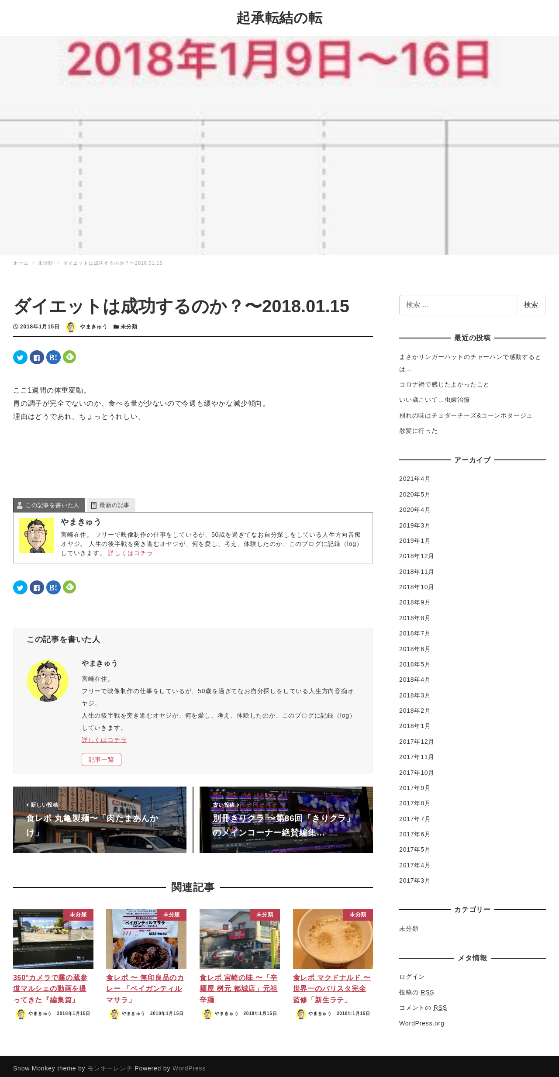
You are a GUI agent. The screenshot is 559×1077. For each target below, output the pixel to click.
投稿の (416, 987)
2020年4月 (415, 505)
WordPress (189, 1063)
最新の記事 (115, 500)
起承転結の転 (279, 16)
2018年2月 (415, 706)
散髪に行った (418, 426)
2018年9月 (415, 597)
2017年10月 (417, 767)
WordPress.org (422, 1018)
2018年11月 (417, 566)
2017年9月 (415, 783)
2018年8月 (415, 613)
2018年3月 (415, 690)
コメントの (423, 1003)
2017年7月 (415, 814)
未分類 (129, 322)
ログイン (412, 972)
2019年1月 (415, 536)
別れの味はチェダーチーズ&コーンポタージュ (466, 410)
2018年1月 (415, 721)
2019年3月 (415, 520)
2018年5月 (415, 659)
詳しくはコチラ (130, 548)
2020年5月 (415, 490)
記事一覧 (101, 755)
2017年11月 (417, 752)
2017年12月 (417, 737)
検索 (531, 300)
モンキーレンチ (110, 1063)
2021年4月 (415, 474)
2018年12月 (417, 551)
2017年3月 (415, 876)
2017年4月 (415, 860)
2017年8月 (415, 798)
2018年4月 (415, 675)
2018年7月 (415, 628)
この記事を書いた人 (52, 500)
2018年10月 (417, 582)
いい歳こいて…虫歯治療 (434, 395)
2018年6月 (415, 644)
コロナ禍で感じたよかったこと (444, 379)
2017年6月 (415, 829)
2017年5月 (415, 845)
